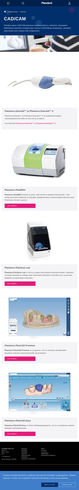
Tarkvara (24, 452)
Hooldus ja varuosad (28, 458)
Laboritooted (25, 455)
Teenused (24, 457)
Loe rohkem (12, 206)
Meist (43, 448)
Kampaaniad (45, 453)
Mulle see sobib (50, 484)
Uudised (43, 450)
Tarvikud (24, 448)
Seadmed (24, 450)
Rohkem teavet (67, 484)
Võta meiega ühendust (48, 455)
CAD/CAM (24, 453)
